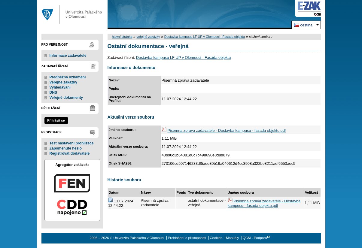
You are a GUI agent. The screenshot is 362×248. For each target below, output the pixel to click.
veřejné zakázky (148, 36)
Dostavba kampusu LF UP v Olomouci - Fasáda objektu (204, 36)
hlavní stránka (122, 36)
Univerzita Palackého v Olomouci (72, 14)
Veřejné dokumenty (66, 97)
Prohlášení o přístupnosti (187, 238)
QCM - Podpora (255, 238)
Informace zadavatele (68, 55)
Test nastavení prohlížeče (72, 143)
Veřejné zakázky (64, 82)
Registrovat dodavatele (70, 153)
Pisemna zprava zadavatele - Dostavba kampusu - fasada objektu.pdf (226, 130)
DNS (53, 92)
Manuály (232, 238)
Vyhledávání (60, 87)
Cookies (216, 238)
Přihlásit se (56, 120)
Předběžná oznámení (68, 77)
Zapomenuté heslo (66, 148)
